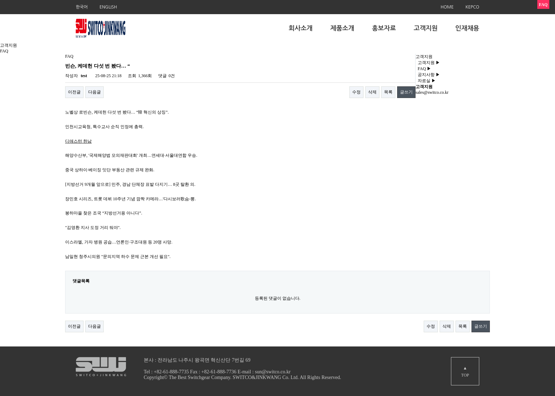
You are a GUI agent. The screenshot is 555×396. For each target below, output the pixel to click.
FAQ (423, 68)
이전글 (74, 92)
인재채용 (467, 28)
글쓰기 (406, 92)
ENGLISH (108, 7)
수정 (356, 92)
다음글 (94, 92)
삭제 (372, 92)
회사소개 (301, 28)
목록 (388, 92)
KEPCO (472, 7)
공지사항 (428, 74)
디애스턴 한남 (78, 141)
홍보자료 (384, 28)
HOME (447, 7)
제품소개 (342, 28)
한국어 (82, 7)
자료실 (426, 80)
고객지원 (426, 28)
